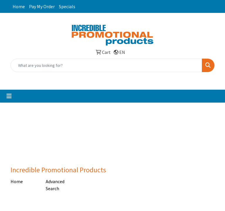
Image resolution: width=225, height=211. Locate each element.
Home (19, 6)
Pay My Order (42, 6)
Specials (67, 6)
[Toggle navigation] (9, 96)
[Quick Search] (106, 65)
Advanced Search (55, 184)
